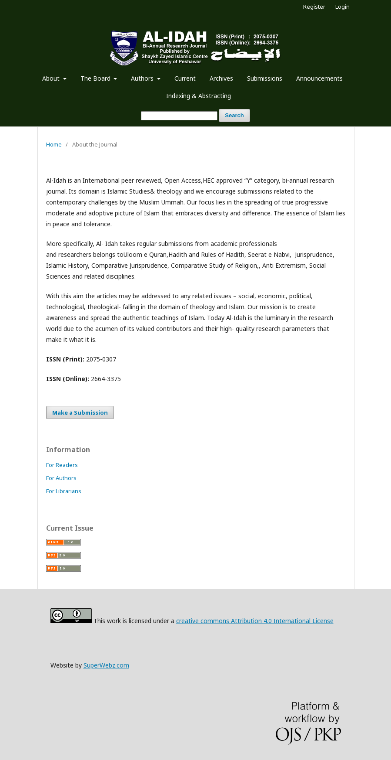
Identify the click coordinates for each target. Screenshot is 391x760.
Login (342, 6)
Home (54, 144)
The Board (96, 78)
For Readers (62, 465)
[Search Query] (179, 115)
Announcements (319, 78)
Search (234, 115)
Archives (221, 78)
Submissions (264, 78)
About (51, 78)
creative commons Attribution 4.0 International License (255, 621)
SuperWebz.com (106, 665)
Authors (143, 78)
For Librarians (63, 491)
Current (185, 78)
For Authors (61, 478)
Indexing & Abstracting (198, 96)
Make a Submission (80, 412)
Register (314, 6)
